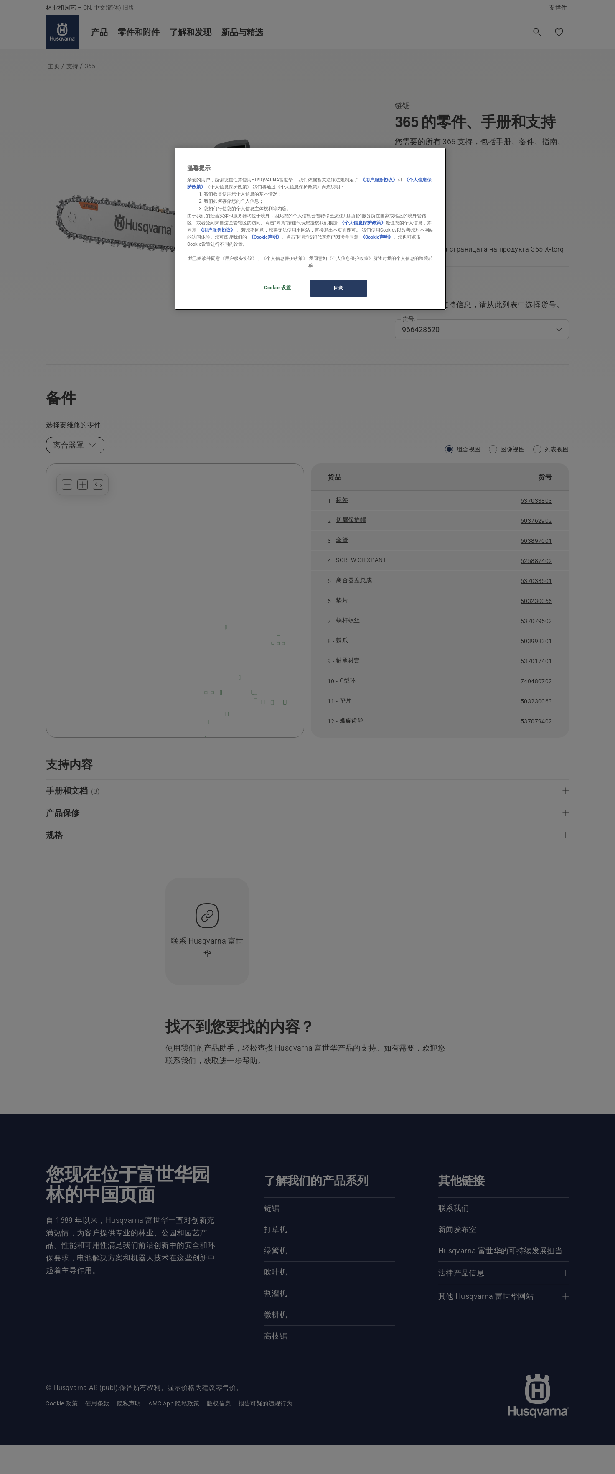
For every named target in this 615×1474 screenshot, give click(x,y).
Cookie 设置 (277, 287)
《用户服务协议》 (379, 180)
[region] (310, 229)
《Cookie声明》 (265, 237)
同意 (338, 288)
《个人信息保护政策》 (363, 223)
